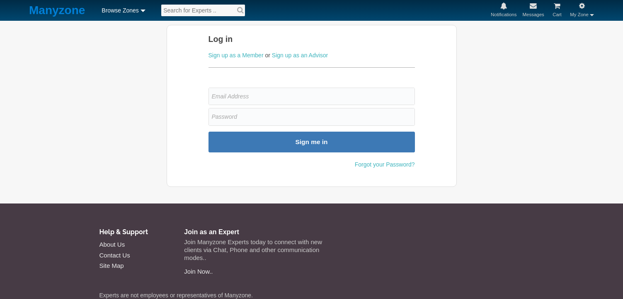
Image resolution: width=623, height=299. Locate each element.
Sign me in (312, 141)
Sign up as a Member (236, 55)
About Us (112, 244)
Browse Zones (120, 10)
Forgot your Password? (385, 164)
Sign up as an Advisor (300, 55)
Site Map (111, 265)
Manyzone (57, 11)
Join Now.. (198, 271)
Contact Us (114, 255)
